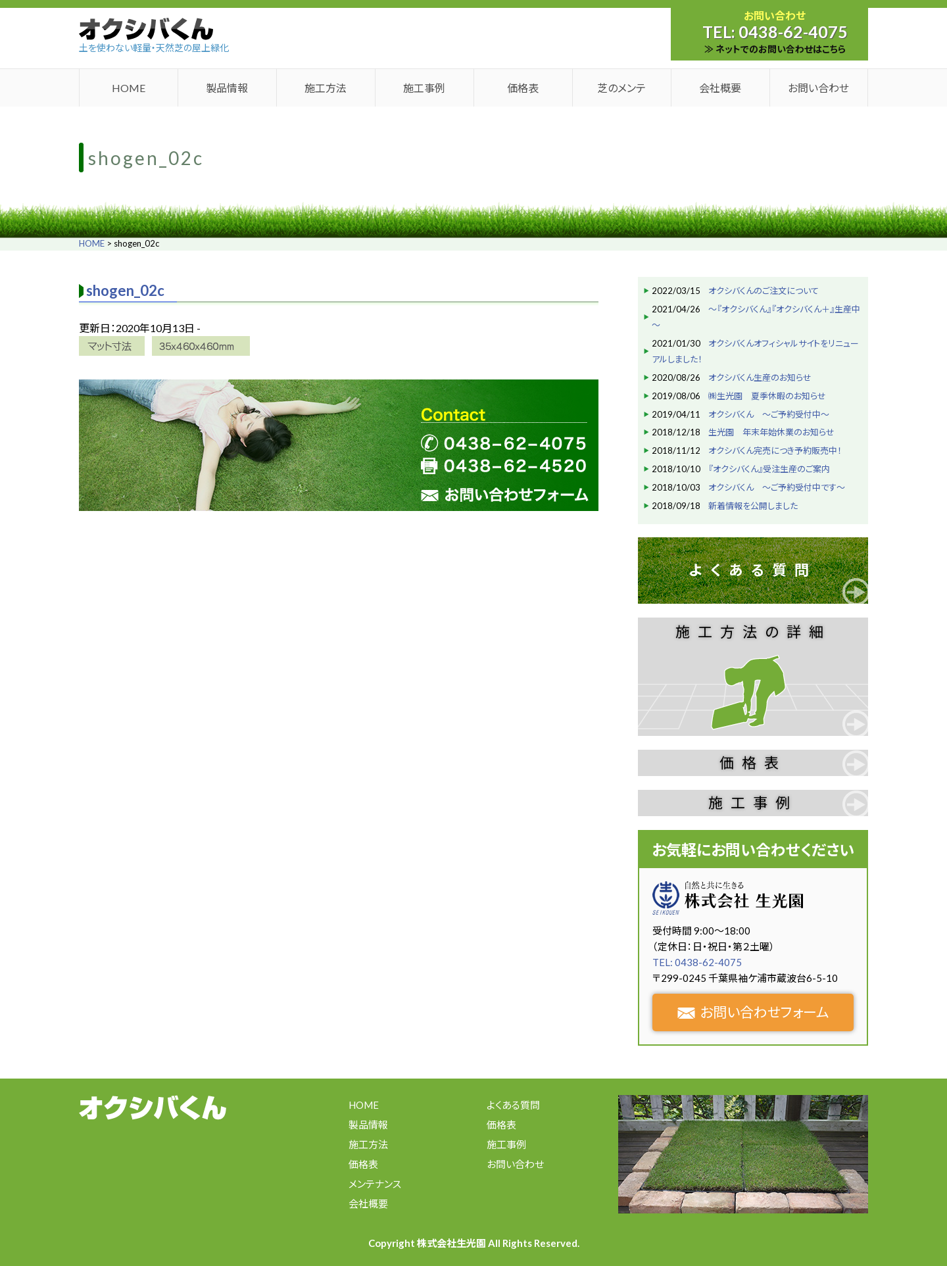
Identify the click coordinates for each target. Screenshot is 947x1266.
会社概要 (720, 88)
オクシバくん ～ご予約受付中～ (768, 414)
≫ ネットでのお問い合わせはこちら (775, 49)
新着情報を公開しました (753, 505)
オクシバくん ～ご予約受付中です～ (776, 487)
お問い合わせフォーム (753, 1012)
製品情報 (227, 88)
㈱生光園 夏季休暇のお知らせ (767, 396)
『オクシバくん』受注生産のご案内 (769, 469)
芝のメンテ (621, 88)
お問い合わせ (818, 88)
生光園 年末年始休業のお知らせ (771, 432)
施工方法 (325, 88)
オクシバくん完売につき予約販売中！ (775, 450)
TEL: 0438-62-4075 (697, 962)
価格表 (523, 88)
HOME (128, 88)
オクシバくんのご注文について (763, 290)
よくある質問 (753, 570)
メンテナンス (375, 1184)
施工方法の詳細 (753, 632)
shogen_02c (125, 290)
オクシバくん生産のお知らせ (760, 377)
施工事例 (424, 88)
